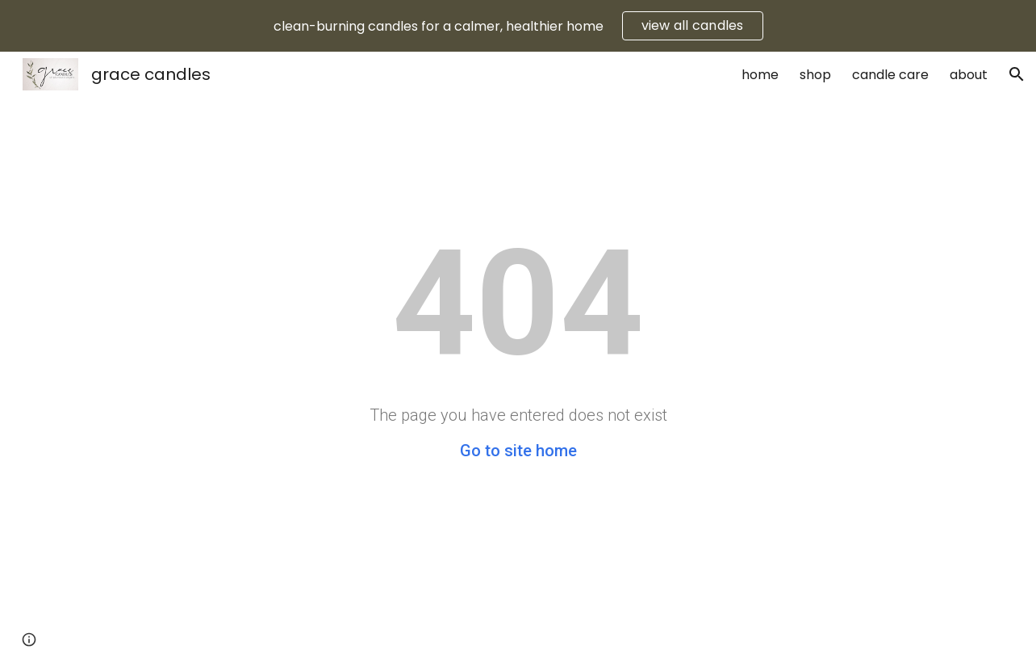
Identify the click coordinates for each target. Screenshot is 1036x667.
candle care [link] (890, 74)
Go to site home (518, 450)
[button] (1016, 74)
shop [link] (815, 74)
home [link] (760, 74)
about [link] (969, 74)
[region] (518, 26)
